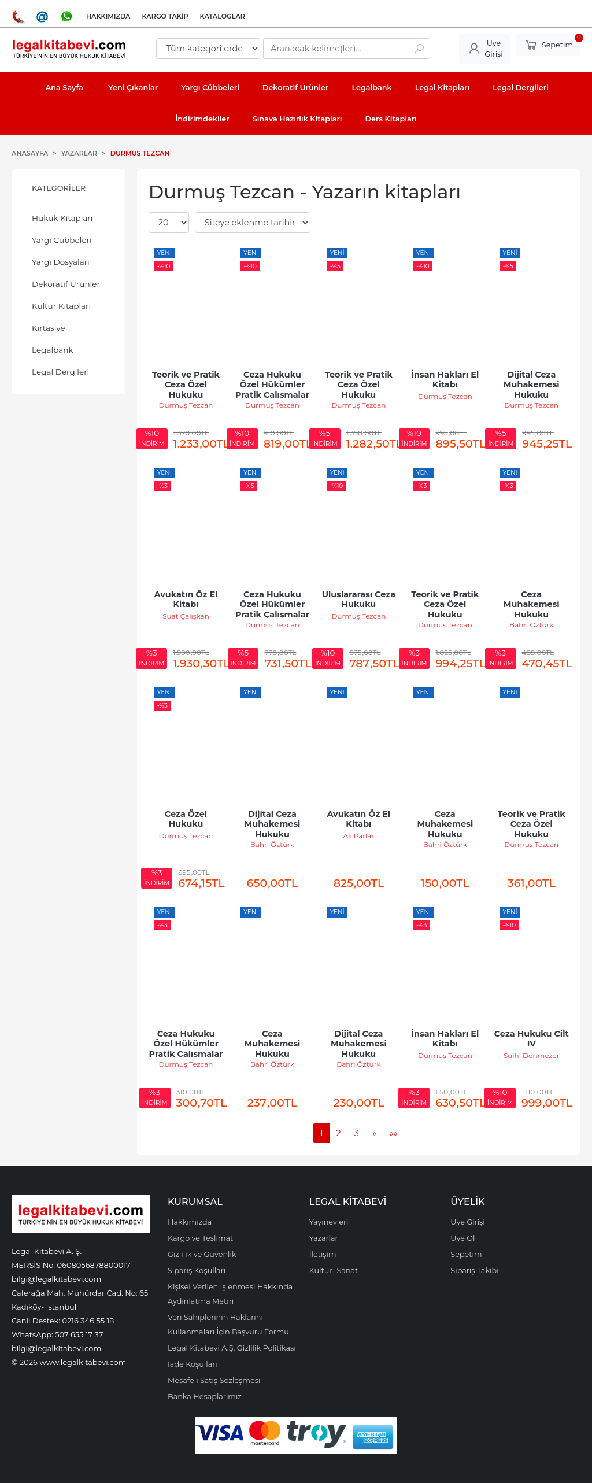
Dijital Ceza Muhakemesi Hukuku (533, 384)
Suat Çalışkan (185, 616)
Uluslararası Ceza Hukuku (360, 599)
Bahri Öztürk (531, 624)
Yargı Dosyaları (61, 262)
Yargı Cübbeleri (62, 240)
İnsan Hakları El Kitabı (446, 379)
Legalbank (52, 349)
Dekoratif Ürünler (66, 284)
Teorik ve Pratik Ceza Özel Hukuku (187, 384)
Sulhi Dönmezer (532, 1055)
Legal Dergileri (60, 371)
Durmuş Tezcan (186, 405)
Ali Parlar (359, 835)
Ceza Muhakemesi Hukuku (533, 604)
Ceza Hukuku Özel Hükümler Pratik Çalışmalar (272, 384)
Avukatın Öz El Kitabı (187, 599)
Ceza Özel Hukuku (187, 819)
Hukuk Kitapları (62, 218)
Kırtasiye (48, 327)
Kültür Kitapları (61, 305)
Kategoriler (59, 188)
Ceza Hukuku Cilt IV (532, 1039)
